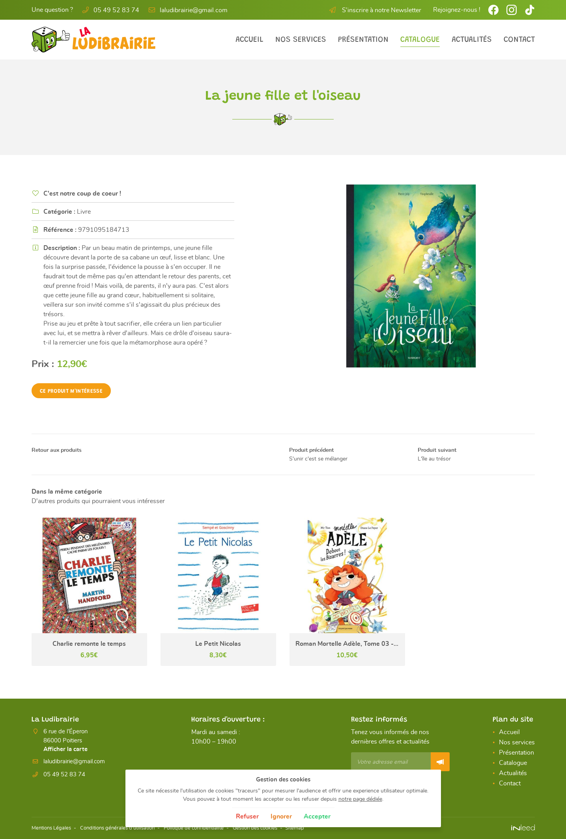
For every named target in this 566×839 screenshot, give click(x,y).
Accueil (249, 40)
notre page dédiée (360, 799)
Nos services (300, 40)
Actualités (472, 40)
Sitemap (316, 828)
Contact (519, 40)
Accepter (317, 816)
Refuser (247, 816)
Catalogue (420, 40)
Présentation (363, 40)
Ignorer (281, 816)
